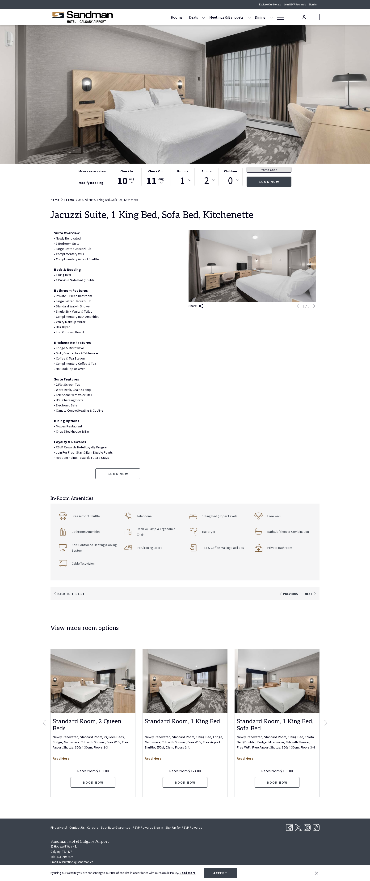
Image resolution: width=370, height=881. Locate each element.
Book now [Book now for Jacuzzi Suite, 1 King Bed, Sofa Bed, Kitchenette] (118, 474)
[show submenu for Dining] (243, 17)
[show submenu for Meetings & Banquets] (221, 17)
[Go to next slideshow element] (314, 306)
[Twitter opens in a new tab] (298, 827)
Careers (92, 827)
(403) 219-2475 (64, 857)
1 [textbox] (182, 180)
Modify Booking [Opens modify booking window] (91, 183)
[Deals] (165, 17)
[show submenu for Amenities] (271, 17)
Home (54, 200)
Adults (207, 171)
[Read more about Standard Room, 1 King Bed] (185, 681)
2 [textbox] (206, 180)
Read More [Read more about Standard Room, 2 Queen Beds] (61, 758)
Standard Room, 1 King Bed (182, 721)
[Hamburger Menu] (278, 17)
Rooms (182, 171)
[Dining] (232, 17)
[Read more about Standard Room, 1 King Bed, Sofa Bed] (277, 681)
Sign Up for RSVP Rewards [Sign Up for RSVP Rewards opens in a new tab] (183, 828)
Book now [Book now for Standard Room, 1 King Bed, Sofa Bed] (277, 782)
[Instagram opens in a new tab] (307, 827)
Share (196, 306)
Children (230, 171)
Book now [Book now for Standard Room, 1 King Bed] (185, 782)
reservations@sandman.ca (76, 862)
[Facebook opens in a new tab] (289, 827)
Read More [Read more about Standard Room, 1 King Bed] (153, 758)
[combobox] (183, 180)
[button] (127, 177)
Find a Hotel (58, 827)
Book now (269, 182)
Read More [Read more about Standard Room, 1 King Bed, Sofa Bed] (245, 758)
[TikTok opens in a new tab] (316, 827)
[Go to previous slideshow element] (298, 306)
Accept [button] (220, 873)
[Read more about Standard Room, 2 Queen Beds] (92, 681)
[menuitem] (59, 827)
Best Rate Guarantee (115, 827)
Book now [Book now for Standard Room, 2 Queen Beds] (93, 782)
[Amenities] (257, 17)
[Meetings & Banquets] (198, 17)
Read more (188, 873)
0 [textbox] (230, 180)
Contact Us (77, 827)
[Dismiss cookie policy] (317, 873)
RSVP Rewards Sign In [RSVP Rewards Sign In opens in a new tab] (148, 828)
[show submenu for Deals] (175, 17)
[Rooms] (149, 17)
